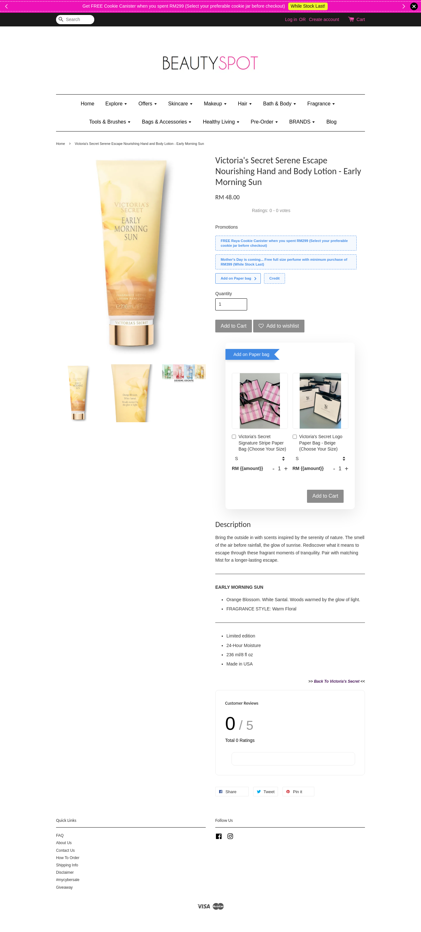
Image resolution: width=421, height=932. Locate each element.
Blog (331, 122)
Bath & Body (279, 103)
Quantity (223, 293)
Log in (291, 19)
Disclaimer (65, 872)
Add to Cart (325, 496)
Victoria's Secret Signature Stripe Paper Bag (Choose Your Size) (259, 443)
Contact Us (65, 850)
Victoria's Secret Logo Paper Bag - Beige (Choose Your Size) (318, 443)
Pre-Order (264, 122)
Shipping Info (67, 865)
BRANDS (302, 122)
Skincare (180, 103)
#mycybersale (67, 880)
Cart (361, 19)
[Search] (75, 19)
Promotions (226, 227)
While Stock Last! (385, 6)
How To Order (67, 858)
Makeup (215, 103)
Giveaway (64, 887)
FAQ (60, 835)
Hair (245, 103)
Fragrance (321, 103)
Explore (116, 103)
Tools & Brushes (110, 122)
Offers (148, 103)
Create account (324, 19)
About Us (64, 843)
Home (88, 103)
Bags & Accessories (167, 122)
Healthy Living (221, 122)
